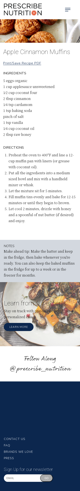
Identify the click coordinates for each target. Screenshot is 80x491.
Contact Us (14, 439)
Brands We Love (18, 452)
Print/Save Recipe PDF (22, 63)
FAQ (7, 445)
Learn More (18, 327)
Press (9, 458)
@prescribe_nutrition (40, 369)
